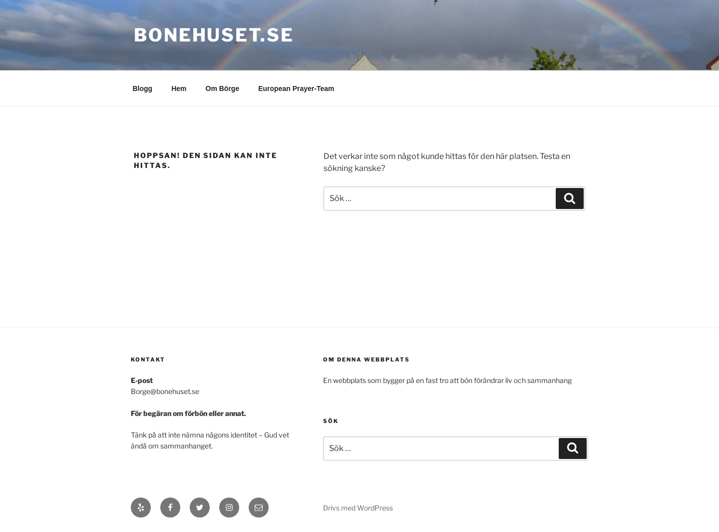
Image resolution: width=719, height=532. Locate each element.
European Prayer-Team (296, 88)
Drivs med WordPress (358, 508)
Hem (178, 88)
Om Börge (223, 88)
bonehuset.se (214, 35)
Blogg (143, 88)
